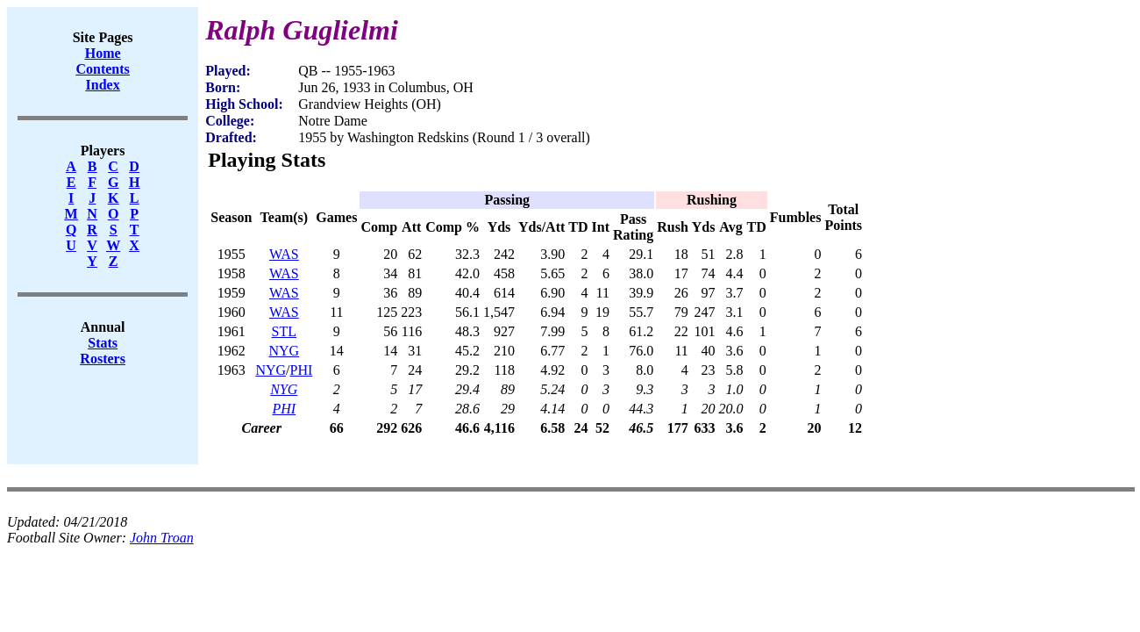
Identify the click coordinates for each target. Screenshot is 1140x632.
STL (284, 331)
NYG (284, 350)
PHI (301, 370)
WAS (284, 254)
